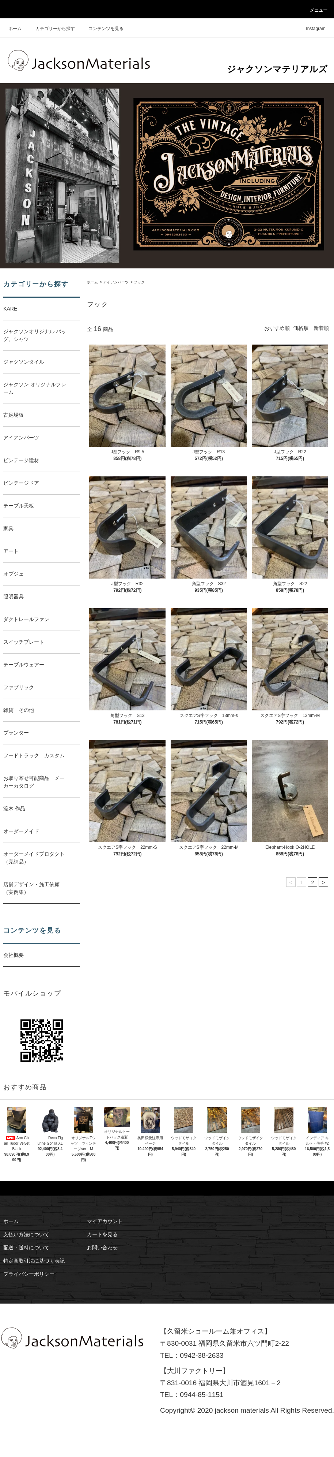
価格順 (300, 328)
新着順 (321, 328)
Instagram (311, 28)
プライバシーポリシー (28, 1274)
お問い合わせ (102, 1247)
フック (139, 282)
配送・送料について (26, 1247)
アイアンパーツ (116, 282)
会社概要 (13, 955)
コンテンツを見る (102, 28)
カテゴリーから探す (51, 28)
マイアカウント (105, 1221)
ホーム (15, 28)
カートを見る (102, 1234)
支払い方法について (26, 1234)
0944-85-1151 (202, 1394)
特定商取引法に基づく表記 (34, 1261)
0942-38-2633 (202, 1355)
